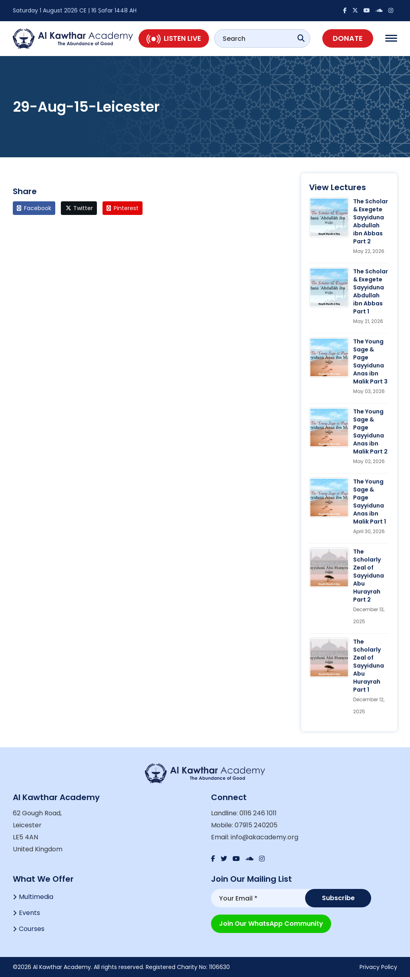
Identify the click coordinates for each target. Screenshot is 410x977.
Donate (348, 38)
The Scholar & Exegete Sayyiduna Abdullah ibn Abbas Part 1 (370, 291)
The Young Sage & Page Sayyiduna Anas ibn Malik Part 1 (369, 501)
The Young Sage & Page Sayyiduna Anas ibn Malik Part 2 (370, 431)
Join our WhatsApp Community (271, 923)
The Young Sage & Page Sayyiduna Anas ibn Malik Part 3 (370, 361)
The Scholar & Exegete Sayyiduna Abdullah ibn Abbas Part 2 (370, 221)
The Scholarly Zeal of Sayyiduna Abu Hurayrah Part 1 (368, 666)
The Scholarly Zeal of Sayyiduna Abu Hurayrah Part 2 (368, 576)
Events (29, 912)
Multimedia (36, 896)
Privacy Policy (378, 967)
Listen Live (174, 38)
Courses (31, 928)
